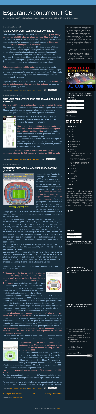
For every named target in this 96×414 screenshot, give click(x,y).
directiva (88, 191)
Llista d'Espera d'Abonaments (76, 331)
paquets (90, 205)
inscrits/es (77, 195)
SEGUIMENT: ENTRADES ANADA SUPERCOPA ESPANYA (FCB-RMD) (80, 163)
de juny (72, 168)
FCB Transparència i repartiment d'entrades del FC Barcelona (77, 342)
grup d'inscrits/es (78, 200)
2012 (70, 139)
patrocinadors (88, 200)
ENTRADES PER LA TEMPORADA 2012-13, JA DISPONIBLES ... (80, 158)
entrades (69, 195)
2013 (70, 137)
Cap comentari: (37, 90)
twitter (75, 205)
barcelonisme (87, 195)
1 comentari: (37, 159)
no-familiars (75, 207)
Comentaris (72, 236)
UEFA (68, 202)
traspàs (86, 205)
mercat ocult (74, 199)
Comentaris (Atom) (17, 397)
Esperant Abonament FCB (38, 12)
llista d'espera (87, 193)
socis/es (79, 193)
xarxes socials (87, 202)
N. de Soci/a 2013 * (72, 103)
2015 (70, 132)
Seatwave (69, 204)
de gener (73, 181)
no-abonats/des (81, 197)
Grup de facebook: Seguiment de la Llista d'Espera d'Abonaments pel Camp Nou (80, 50)
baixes (68, 207)
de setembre (74, 146)
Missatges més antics (53, 394)
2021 (70, 129)
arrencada (86, 199)
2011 (70, 184)
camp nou (71, 191)
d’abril (72, 173)
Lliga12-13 (80, 205)
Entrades (71, 233)
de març (72, 176)
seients (80, 191)
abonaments (70, 193)
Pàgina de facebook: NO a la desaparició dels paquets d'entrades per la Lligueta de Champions (80, 58)
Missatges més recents (12, 394)
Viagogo (80, 199)
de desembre (74, 141)
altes (71, 207)
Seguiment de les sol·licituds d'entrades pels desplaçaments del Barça (79, 334)
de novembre (74, 144)
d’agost (72, 149)
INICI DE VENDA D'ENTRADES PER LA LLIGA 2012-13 (28, 31)
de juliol (72, 152)
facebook (84, 204)
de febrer (73, 178)
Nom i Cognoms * (71, 99)
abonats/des (70, 197)
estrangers (77, 204)
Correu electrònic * (71, 106)
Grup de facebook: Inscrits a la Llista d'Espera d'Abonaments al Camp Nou (79, 53)
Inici (33, 394)
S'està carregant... (71, 349)
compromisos (76, 202)
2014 (70, 134)
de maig (72, 171)
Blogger (58, 408)
